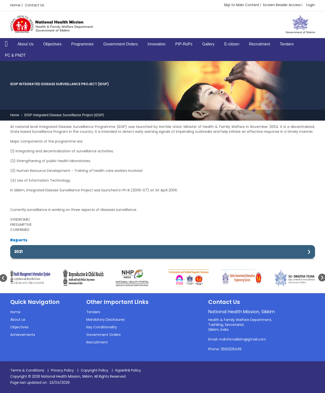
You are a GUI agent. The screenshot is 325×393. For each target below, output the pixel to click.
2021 (18, 251)
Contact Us (34, 5)
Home (15, 115)
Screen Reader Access (282, 4)
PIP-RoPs (183, 44)
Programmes (82, 44)
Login (310, 4)
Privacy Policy (62, 370)
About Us (26, 44)
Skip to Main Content (241, 4)
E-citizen (231, 44)
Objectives (52, 44)
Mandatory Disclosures (105, 319)
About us (17, 319)
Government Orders (120, 44)
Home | (16, 5)
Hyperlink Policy (128, 370)
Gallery (208, 44)
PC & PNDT (15, 55)
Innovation (157, 44)
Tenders (287, 44)
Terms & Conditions (27, 370)
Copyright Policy (94, 370)
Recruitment (259, 44)
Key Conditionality (101, 327)
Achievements (22, 334)
